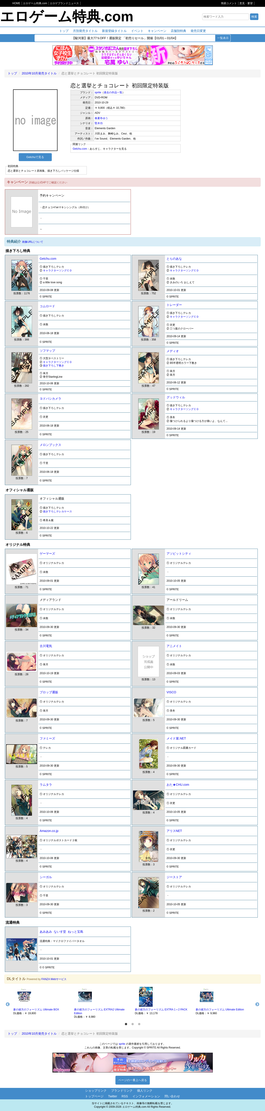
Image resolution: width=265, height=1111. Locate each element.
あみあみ (46, 931)
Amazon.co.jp (49, 831)
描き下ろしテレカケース (57, 511)
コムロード (47, 306)
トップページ (94, 1096)
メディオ (173, 351)
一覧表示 (223, 38)
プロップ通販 (49, 692)
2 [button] (132, 1024)
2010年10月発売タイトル (39, 73)
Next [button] (257, 1004)
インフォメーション (146, 1096)
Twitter (112, 1096)
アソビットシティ (179, 553)
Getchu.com (80, 148)
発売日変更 (198, 31)
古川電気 (46, 646)
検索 (254, 16)
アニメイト (174, 646)
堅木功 (99, 123)
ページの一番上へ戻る (132, 1080)
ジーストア (174, 877)
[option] (41, 1000)
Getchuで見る (35, 157)
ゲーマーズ (47, 553)
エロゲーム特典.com (66, 16)
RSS (125, 1096)
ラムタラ (46, 784)
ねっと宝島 (75, 931)
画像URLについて (32, 241)
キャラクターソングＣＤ (57, 270)
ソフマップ (47, 350)
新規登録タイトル (114, 31)
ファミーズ (47, 738)
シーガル (46, 877)
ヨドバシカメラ (50, 398)
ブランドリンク (122, 1090)
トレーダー (174, 305)
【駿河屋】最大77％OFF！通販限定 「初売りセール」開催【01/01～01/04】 (125, 38)
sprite (98, 92)
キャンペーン (157, 31)
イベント (137, 31)
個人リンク (144, 1090)
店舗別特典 (178, 31)
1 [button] (126, 1024)
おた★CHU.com (178, 784)
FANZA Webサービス (54, 979)
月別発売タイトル (85, 31)
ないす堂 (60, 931)
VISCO (171, 692)
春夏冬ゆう (101, 118)
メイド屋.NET (176, 738)
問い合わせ (172, 1096)
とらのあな (174, 258)
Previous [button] (8, 1004)
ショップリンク (96, 1090)
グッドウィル (176, 397)
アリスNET (174, 831)
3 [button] (139, 1024)
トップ (64, 31)
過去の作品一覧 (113, 92)
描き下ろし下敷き (53, 365)
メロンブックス (50, 445)
